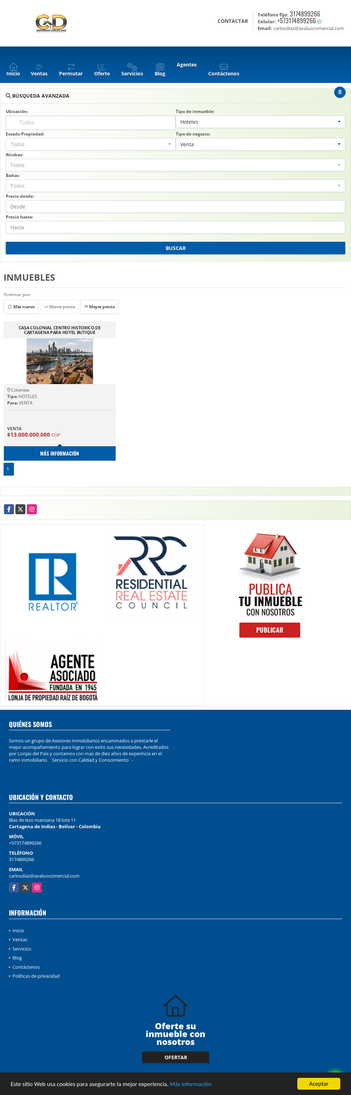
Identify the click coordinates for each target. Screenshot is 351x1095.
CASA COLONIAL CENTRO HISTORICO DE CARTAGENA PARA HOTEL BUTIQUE (60, 330)
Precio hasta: (19, 217)
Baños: (13, 175)
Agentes (187, 64)
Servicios (22, 949)
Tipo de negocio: (193, 134)
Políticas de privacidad (36, 976)
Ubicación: (17, 111)
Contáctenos (26, 967)
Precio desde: (20, 196)
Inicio (18, 930)
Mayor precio (99, 307)
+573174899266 (296, 20)
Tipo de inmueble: (195, 111)
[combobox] (261, 122)
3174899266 (305, 13)
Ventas (20, 939)
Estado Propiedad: (25, 134)
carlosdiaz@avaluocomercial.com (44, 876)
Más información (190, 1084)
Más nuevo (21, 307)
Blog (17, 957)
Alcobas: (14, 155)
